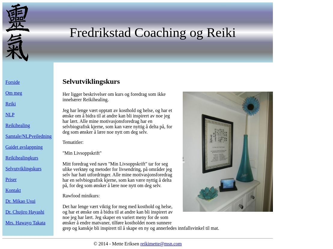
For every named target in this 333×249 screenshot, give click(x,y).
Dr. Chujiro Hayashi (24, 211)
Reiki (10, 103)
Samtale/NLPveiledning (28, 136)
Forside (12, 82)
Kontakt (13, 190)
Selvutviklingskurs (23, 168)
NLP (9, 114)
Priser (11, 179)
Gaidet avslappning (24, 147)
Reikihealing (17, 125)
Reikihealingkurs (21, 157)
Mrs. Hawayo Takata (25, 222)
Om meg (13, 93)
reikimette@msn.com (161, 243)
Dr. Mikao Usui (20, 201)
